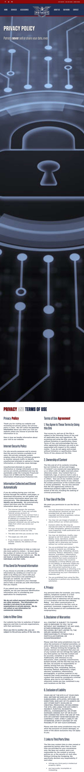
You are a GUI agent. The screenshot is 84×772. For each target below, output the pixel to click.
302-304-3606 (68, 1)
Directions (77, 1)
